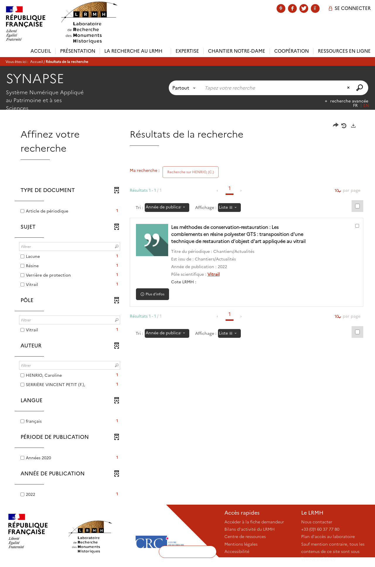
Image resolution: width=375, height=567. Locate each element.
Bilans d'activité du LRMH (249, 529)
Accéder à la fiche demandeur (254, 522)
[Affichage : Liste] (229, 207)
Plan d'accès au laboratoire (328, 536)
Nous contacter (316, 522)
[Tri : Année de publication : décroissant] (167, 207)
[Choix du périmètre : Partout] (185, 87)
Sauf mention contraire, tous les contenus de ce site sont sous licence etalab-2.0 (332, 551)
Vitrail (213, 274)
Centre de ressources (245, 536)
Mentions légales (241, 544)
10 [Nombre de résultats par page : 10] (337, 191)
